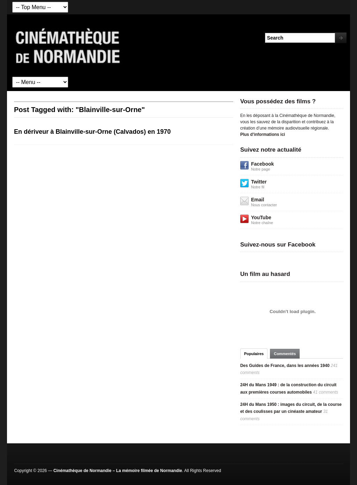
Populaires (254, 354)
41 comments (325, 392)
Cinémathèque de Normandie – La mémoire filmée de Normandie (117, 470)
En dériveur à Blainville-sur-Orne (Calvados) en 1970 (92, 131)
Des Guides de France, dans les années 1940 (284, 365)
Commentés (285, 354)
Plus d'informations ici (262, 134)
